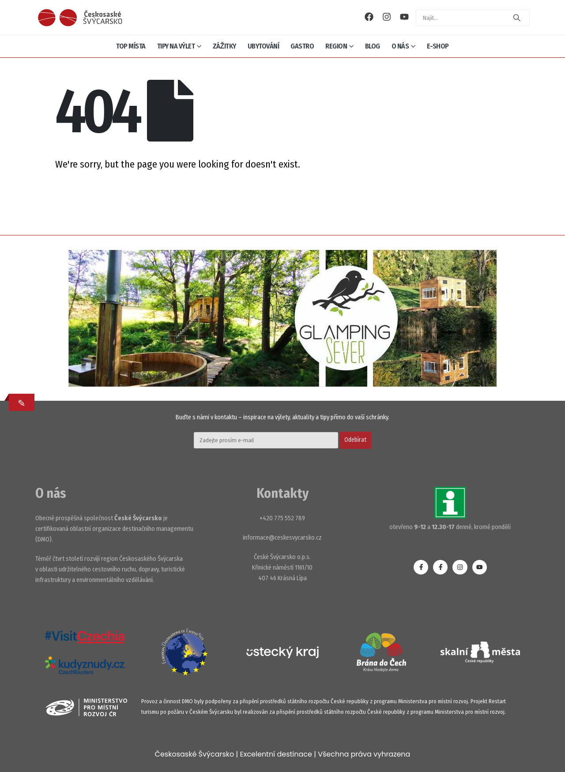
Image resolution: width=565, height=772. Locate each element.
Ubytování (263, 46)
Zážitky (224, 46)
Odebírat (355, 440)
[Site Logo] (79, 18)
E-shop (438, 46)
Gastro (302, 46)
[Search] (517, 17)
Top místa (131, 46)
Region (336, 46)
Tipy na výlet (176, 46)
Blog (372, 46)
